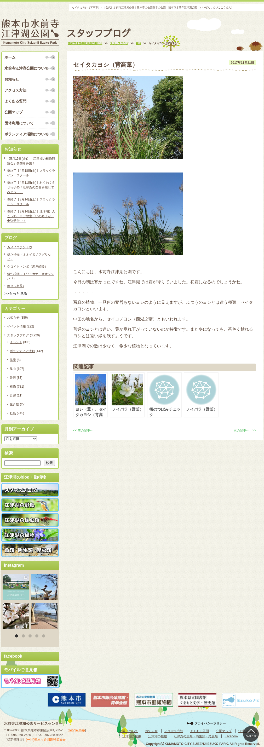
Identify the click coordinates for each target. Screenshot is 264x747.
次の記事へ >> (245, 430)
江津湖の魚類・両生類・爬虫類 (196, 736)
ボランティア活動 (22, 351)
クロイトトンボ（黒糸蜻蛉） (27, 266)
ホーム (9, 57)
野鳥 (13, 413)
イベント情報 (16, 326)
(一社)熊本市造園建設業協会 (46, 740)
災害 (13, 395)
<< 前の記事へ (83, 430)
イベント (16, 342)
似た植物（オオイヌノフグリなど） (29, 257)
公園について (128, 731)
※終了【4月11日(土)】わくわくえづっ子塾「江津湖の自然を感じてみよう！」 (31, 187)
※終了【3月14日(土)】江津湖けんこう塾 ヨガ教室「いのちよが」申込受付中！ (31, 216)
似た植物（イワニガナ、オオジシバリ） (30, 276)
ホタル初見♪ (15, 286)
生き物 (14, 404)
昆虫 (13, 369)
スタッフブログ (18, 335)
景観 (13, 378)
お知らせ (11, 79)
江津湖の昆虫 (131, 736)
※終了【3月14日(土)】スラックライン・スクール (31, 202)
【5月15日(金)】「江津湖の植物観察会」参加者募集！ (31, 161)
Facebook (231, 736)
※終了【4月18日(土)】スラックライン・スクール (31, 173)
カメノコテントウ (19, 247)
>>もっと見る (15, 293)
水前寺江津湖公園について (26, 68)
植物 (13, 386)
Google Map (76, 730)
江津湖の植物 (157, 736)
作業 (13, 360)
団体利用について (19, 123)
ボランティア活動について (26, 134)
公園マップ (13, 112)
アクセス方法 (15, 90)
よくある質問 (15, 101)
